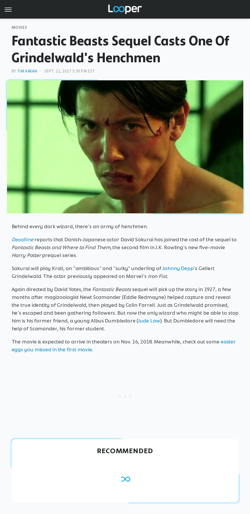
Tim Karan (27, 71)
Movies (19, 27)
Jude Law (149, 320)
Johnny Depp (178, 268)
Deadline (22, 239)
